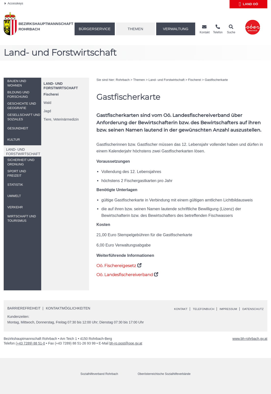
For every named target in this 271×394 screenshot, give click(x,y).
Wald (47, 103)
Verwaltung (175, 29)
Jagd (47, 111)
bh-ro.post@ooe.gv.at (125, 349)
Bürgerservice (95, 29)
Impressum (223, 309)
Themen (135, 29)
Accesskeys (14, 3)
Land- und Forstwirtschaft (167, 80)
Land (248, 4)
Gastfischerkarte (216, 80)
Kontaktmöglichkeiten (68, 308)
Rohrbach (122, 80)
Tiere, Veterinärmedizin (61, 119)
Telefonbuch (195, 309)
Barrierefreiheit (23, 308)
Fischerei (51, 94)
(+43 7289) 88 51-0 (30, 349)
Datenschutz (173, 314)
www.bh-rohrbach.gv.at (249, 344)
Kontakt (169, 309)
